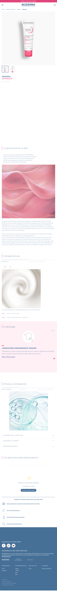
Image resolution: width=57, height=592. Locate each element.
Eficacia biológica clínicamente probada (15, 520)
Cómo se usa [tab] (5, 264)
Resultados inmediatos (11, 444)
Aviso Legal (4, 583)
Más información (8, 360)
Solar (16, 576)
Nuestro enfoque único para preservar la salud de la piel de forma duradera (23, 507)
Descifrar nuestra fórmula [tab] (45, 392)
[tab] (15, 264)
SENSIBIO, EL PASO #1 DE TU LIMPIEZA (28, 1)
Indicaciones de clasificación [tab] (37, 264)
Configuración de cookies (7, 588)
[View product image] (28, 38)
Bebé (16, 578)
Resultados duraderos (10, 450)
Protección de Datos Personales (9, 586)
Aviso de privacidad (6, 585)
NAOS (3, 572)
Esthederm (4, 574)
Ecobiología (9, 330)
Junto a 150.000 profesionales (13, 514)
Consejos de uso (11, 259)
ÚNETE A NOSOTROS (46, 572)
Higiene (17, 572)
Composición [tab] (23, 392)
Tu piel (29, 572)
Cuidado (17, 574)
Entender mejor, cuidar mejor (13, 439)
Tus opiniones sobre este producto (20, 461)
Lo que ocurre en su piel (15, 150)
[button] (51, 333)
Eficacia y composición (14, 387)
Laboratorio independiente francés (14, 527)
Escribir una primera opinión (28, 494)
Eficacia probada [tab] (7, 392)
